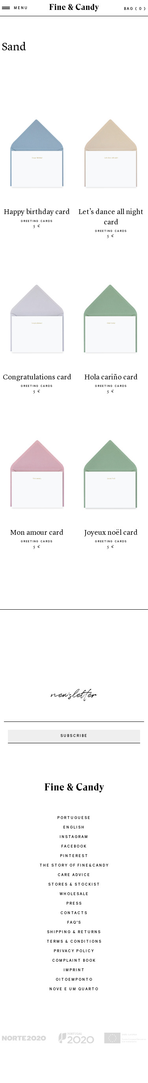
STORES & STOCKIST (74, 885)
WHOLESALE (74, 894)
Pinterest (74, 856)
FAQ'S (74, 923)
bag (135, 9)
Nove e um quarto (74, 989)
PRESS (74, 904)
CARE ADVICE (74, 875)
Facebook (74, 847)
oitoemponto (74, 980)
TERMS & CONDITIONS (74, 942)
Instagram (74, 837)
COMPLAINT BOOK (74, 961)
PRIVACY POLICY (74, 951)
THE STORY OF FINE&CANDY (74, 866)
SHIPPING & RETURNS (74, 932)
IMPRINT (74, 970)
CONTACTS (74, 913)
